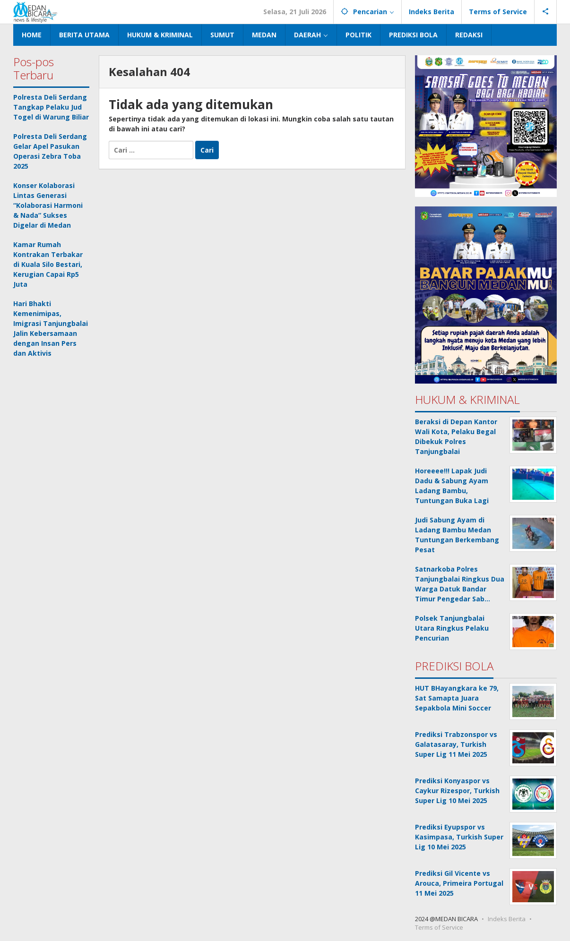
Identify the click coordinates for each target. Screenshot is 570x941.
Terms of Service (439, 927)
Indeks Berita (507, 919)
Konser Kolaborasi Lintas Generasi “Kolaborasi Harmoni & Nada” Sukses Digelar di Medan (48, 205)
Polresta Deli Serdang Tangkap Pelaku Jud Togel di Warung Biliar (51, 107)
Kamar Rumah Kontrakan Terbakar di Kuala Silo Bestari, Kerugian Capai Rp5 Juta (48, 264)
